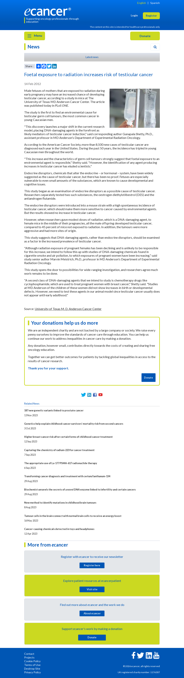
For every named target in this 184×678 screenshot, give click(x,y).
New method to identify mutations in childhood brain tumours (60, 502)
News (33, 46)
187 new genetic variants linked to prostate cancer (53, 410)
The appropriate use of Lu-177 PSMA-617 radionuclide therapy (60, 463)
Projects (29, 657)
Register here (92, 565)
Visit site (92, 589)
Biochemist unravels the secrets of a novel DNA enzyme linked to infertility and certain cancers (80, 489)
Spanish (155, 2)
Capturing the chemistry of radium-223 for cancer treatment (59, 450)
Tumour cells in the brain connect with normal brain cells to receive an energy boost (72, 515)
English (141, 2)
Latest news (92, 57)
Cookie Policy (32, 661)
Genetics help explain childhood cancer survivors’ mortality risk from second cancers (73, 423)
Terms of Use (32, 664)
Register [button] (151, 15)
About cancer (92, 613)
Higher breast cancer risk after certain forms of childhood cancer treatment (68, 436)
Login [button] (134, 15)
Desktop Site (32, 668)
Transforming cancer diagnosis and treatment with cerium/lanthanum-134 (67, 476)
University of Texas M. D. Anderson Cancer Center (68, 309)
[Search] (155, 47)
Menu (34, 36)
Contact (29, 653)
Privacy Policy (32, 672)
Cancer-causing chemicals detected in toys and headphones (59, 529)
